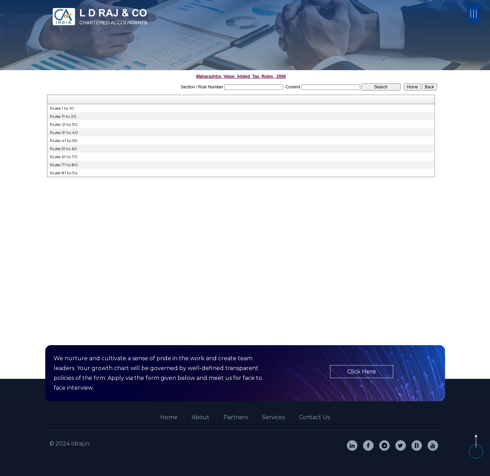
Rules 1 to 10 (62, 108)
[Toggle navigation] (473, 13)
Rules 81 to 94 (64, 172)
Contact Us (314, 417)
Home (168, 417)
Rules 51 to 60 (63, 148)
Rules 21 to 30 (64, 124)
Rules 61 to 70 (64, 156)
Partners (235, 417)
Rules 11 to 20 (63, 116)
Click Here (361, 371)
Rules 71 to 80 (64, 164)
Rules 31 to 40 (64, 132)
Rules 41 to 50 (64, 140)
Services (273, 417)
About (200, 417)
